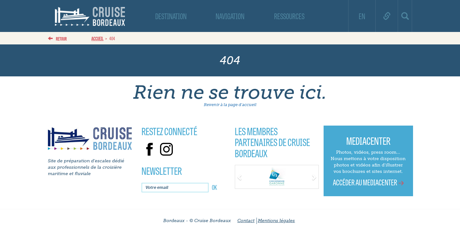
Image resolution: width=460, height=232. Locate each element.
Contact (246, 220)
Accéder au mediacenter (365, 182)
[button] (241, 176)
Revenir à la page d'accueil (230, 104)
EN (362, 15)
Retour (61, 38)
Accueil (97, 38)
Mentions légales (276, 220)
